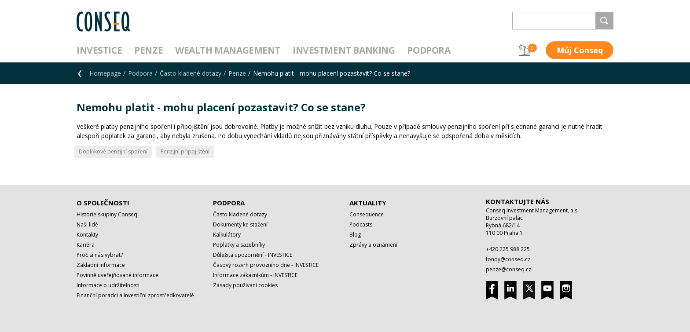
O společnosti (103, 202)
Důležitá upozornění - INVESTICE (252, 255)
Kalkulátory (227, 234)
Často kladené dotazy (190, 73)
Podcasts (360, 224)
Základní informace (101, 265)
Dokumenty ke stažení (240, 224)
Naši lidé (87, 224)
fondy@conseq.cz (508, 259)
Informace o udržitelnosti (108, 285)
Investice (99, 50)
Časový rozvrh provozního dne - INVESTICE (266, 265)
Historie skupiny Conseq (107, 214)
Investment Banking (344, 50)
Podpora (428, 50)
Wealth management (227, 50)
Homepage (105, 73)
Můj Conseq (580, 50)
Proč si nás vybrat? (100, 255)
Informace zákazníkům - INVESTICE (255, 275)
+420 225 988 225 (508, 249)
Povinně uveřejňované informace (117, 275)
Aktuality (367, 202)
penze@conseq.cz (508, 269)
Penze (148, 50)
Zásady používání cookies (245, 285)
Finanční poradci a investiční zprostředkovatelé (135, 295)
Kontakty (87, 234)
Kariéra (86, 244)
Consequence (366, 214)
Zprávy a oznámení (373, 244)
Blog (355, 234)
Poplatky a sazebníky (239, 244)
